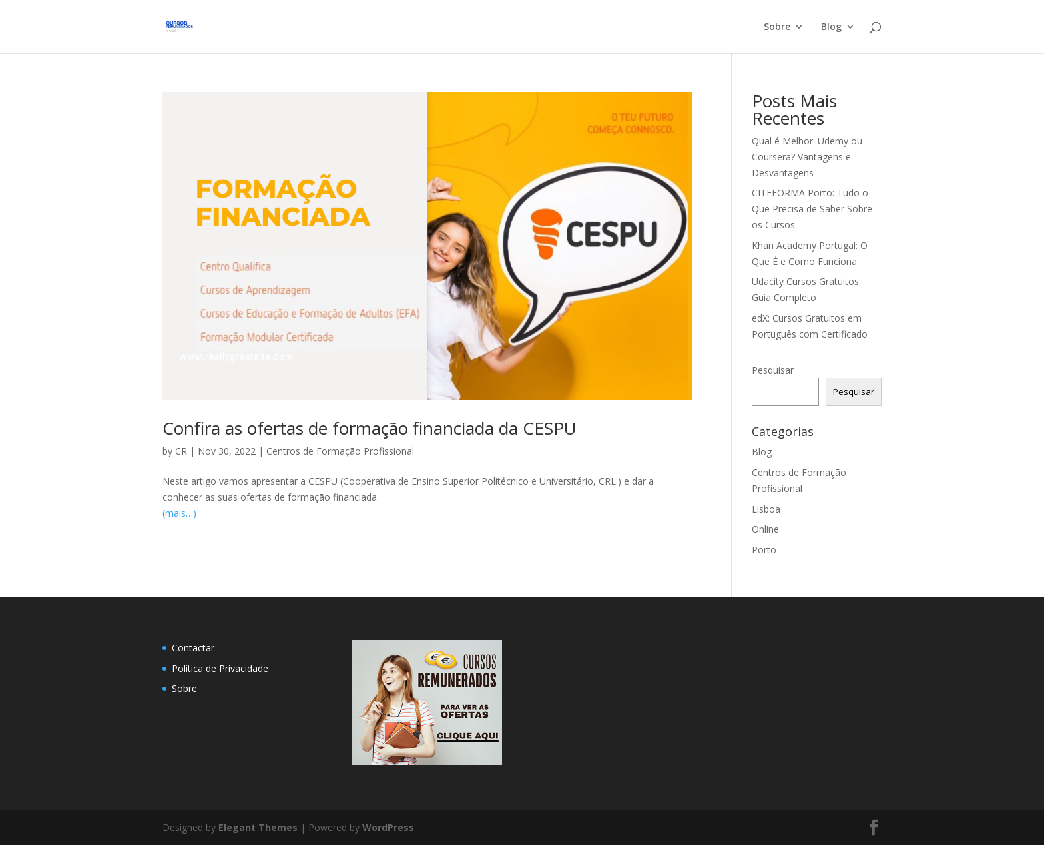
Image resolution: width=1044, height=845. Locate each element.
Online (765, 529)
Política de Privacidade (220, 668)
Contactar (193, 647)
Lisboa (766, 509)
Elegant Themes (258, 827)
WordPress (388, 827)
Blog (831, 27)
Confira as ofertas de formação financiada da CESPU (369, 428)
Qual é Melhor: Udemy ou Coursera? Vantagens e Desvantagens (807, 157)
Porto (764, 549)
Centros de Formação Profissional (340, 451)
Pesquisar (773, 370)
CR (181, 451)
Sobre (777, 27)
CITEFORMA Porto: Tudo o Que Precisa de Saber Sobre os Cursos (812, 208)
